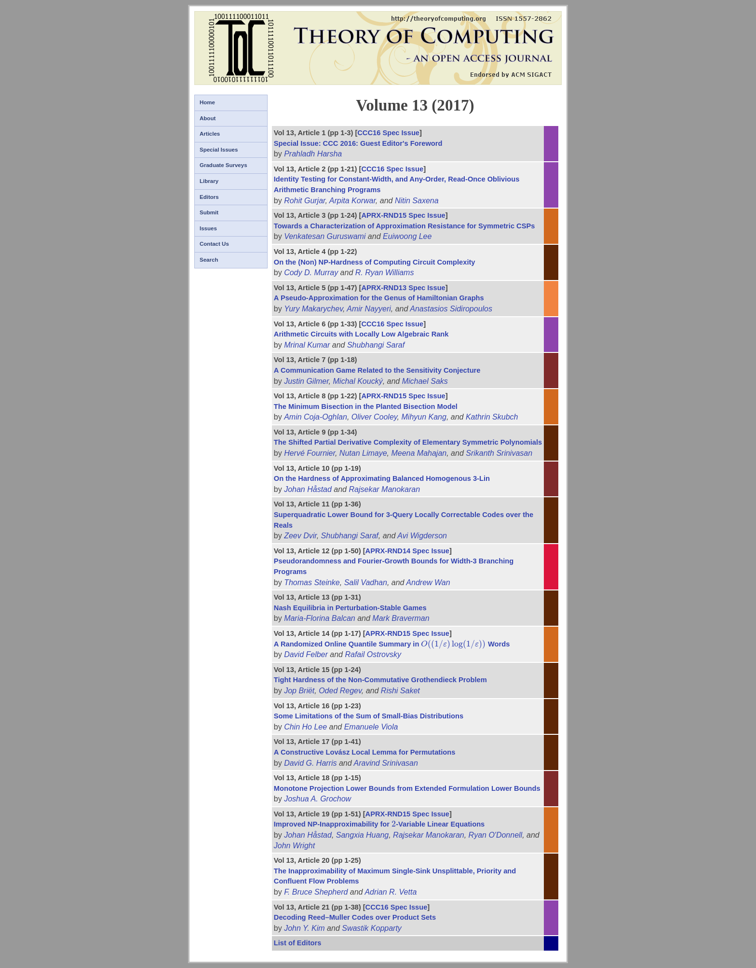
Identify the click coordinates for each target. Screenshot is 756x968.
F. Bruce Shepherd (316, 892)
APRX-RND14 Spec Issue (407, 551)
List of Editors (298, 943)
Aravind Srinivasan (386, 763)
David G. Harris (310, 763)
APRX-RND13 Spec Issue (403, 288)
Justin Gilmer (306, 381)
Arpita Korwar (352, 200)
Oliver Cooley (374, 417)
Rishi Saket (400, 691)
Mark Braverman (400, 618)
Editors (209, 197)
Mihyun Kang (424, 417)
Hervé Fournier (309, 453)
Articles (210, 134)
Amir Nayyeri (369, 309)
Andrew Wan (428, 582)
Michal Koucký (358, 381)
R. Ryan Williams (384, 272)
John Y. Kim (304, 928)
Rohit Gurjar (304, 200)
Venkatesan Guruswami (324, 236)
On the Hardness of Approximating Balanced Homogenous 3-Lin (382, 478)
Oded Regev (340, 691)
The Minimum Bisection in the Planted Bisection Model (366, 406)
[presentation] (453, 644)
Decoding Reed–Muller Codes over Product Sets (355, 917)
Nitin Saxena (417, 200)
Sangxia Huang (362, 835)
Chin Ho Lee (305, 727)
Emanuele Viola (371, 727)
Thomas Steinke (312, 582)
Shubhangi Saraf (376, 345)
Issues (208, 228)
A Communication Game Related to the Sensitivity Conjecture (377, 370)
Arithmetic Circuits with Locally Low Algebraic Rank (361, 334)
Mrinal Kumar (307, 345)
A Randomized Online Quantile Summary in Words (392, 644)
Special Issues (219, 150)
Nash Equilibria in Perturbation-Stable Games (350, 608)
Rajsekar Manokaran (384, 489)
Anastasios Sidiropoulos (451, 309)
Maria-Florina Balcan (319, 618)
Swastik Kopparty (372, 928)
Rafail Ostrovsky (373, 654)
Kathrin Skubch (492, 417)
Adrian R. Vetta (390, 892)
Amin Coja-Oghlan (315, 417)
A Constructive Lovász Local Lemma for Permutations (365, 752)
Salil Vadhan (365, 582)
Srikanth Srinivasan (499, 453)
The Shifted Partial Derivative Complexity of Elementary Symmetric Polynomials (408, 442)
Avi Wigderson (422, 536)
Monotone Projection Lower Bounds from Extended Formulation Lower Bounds (407, 788)
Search (209, 260)
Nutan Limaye (363, 453)
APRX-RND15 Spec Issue (403, 215)
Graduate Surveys (223, 165)
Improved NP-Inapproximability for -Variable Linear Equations (379, 824)
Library (209, 181)
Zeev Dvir (300, 536)
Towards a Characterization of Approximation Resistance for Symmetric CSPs (404, 226)
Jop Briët (299, 691)
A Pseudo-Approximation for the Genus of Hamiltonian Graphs (379, 298)
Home (207, 102)
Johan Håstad (308, 489)
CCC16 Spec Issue (388, 133)
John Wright (294, 846)
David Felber (306, 654)
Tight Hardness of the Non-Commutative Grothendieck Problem (380, 680)
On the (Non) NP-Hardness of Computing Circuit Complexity (374, 262)
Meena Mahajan (418, 453)
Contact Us (214, 244)
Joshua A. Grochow (317, 799)
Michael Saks (425, 381)
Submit (209, 212)
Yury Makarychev (313, 309)
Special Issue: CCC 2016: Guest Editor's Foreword (358, 143)
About (208, 118)
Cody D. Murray (311, 272)
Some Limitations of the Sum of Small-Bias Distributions (368, 716)
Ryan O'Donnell (496, 835)
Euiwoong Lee (407, 236)
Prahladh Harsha (313, 154)
